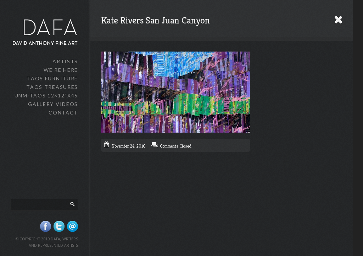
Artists (65, 61)
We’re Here (61, 70)
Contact (63, 113)
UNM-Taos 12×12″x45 (46, 95)
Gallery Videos (53, 104)
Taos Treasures (52, 87)
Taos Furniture (52, 78)
